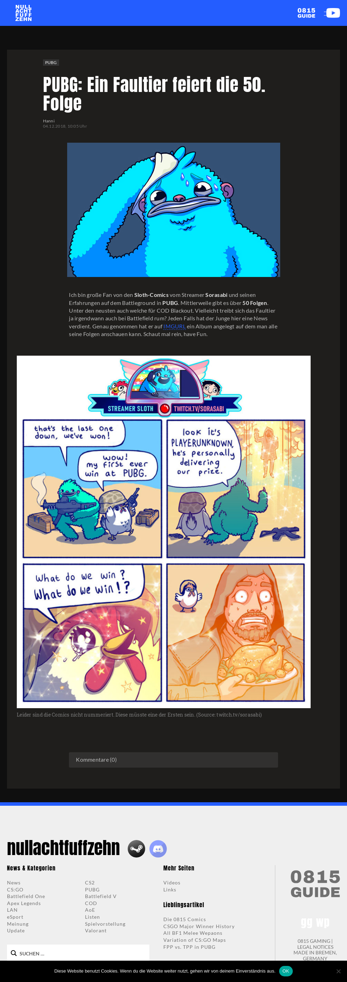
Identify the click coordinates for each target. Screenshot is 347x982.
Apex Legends (24, 903)
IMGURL (174, 326)
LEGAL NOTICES (315, 947)
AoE (90, 910)
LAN (12, 910)
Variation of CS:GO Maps (194, 940)
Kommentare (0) (96, 759)
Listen (92, 917)
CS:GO (15, 889)
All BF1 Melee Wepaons (192, 933)
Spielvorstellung (105, 924)
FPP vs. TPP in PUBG (189, 947)
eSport (15, 917)
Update (16, 930)
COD (91, 903)
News (14, 882)
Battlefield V (101, 896)
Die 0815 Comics (184, 919)
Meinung (18, 924)
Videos (171, 882)
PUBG (51, 62)
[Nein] (338, 971)
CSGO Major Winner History (199, 926)
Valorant (96, 930)
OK (286, 971)
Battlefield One (26, 896)
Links (169, 889)
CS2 (90, 882)
